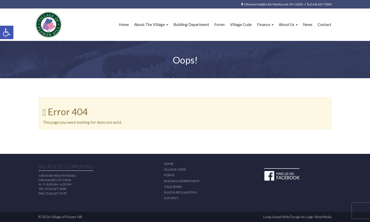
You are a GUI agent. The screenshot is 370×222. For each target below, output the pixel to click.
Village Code (241, 24)
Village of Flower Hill (66, 217)
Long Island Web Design (282, 217)
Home (124, 24)
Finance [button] (265, 24)
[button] (6, 32)
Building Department (191, 24)
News (307, 24)
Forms (219, 24)
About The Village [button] (151, 24)
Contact (324, 24)
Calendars (173, 187)
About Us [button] (288, 24)
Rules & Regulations (180, 192)
